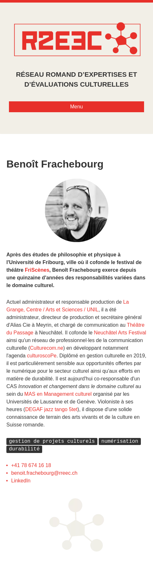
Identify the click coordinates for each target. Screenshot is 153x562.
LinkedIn (21, 480)
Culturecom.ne (46, 348)
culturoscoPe (42, 355)
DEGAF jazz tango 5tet (51, 409)
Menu (76, 106)
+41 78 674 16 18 (31, 465)
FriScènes (37, 270)
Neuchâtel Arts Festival (120, 332)
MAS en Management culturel (58, 394)
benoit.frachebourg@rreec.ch (44, 472)
